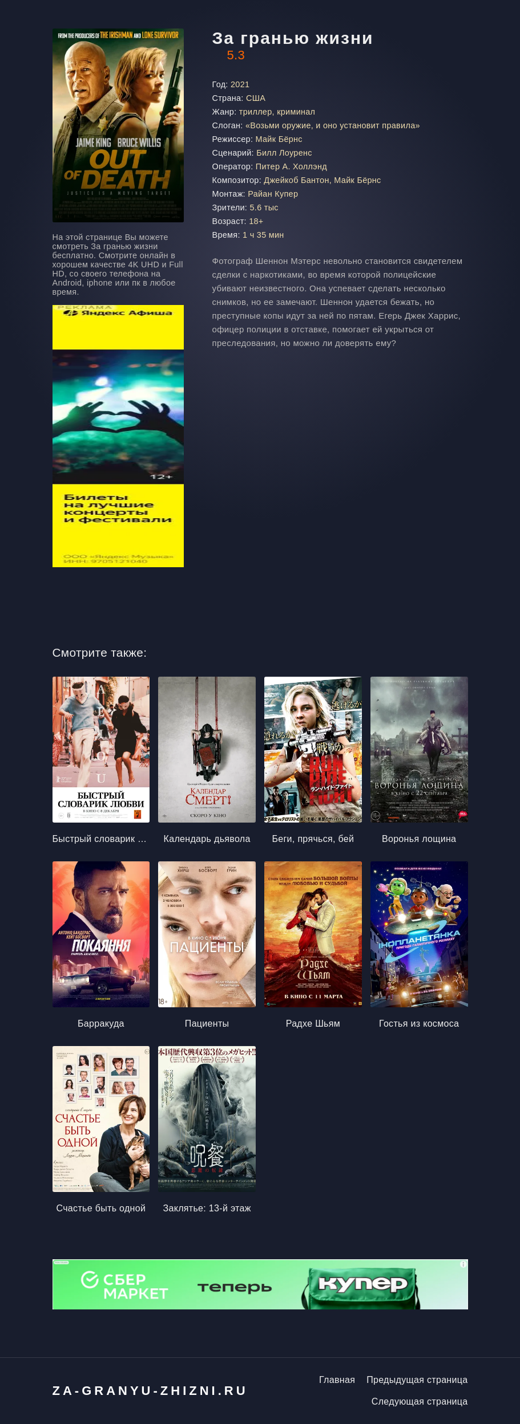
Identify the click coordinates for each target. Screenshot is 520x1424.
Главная (337, 1380)
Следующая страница (420, 1401)
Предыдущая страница (416, 1380)
